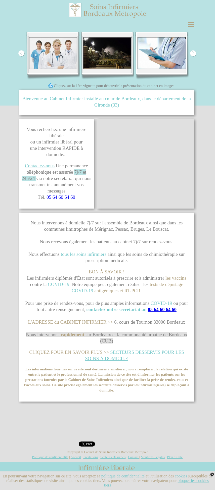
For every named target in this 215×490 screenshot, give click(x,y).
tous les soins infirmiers (83, 254)
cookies (181, 476)
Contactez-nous (40, 165)
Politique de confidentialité (50, 457)
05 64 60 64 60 (61, 197)
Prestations (90, 457)
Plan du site (175, 457)
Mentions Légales (153, 457)
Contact (133, 457)
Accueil (76, 457)
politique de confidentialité (123, 476)
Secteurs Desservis (112, 457)
